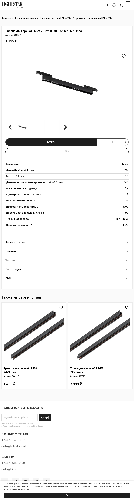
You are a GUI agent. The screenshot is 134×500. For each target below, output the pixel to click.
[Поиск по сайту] (106, 5)
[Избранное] (114, 5)
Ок (67, 495)
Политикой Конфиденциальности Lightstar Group (23, 426)
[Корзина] (121, 5)
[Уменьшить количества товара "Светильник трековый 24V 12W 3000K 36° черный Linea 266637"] (99, 142)
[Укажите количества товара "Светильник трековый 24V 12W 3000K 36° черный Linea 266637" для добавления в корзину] (112, 142)
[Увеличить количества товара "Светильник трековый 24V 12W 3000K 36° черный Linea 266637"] (125, 142)
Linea (125, 164)
